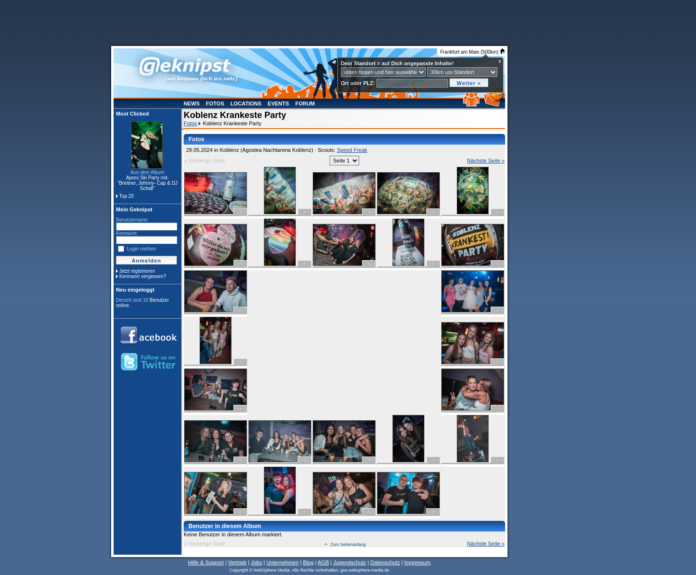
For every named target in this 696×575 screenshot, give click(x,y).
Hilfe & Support (206, 562)
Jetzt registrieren (137, 271)
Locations (246, 103)
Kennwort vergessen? (142, 276)
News (192, 103)
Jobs (256, 562)
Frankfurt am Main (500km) (472, 52)
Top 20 (126, 196)
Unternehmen (282, 562)
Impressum (417, 562)
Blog (308, 562)
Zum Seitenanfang (348, 544)
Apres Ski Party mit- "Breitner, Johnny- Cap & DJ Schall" (147, 183)
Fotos (215, 103)
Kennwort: (127, 233)
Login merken (142, 248)
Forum (305, 103)
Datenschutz (385, 562)
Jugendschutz (349, 562)
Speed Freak (352, 150)
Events (278, 103)
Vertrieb (237, 562)
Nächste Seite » (486, 160)
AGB (323, 562)
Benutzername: (132, 219)
